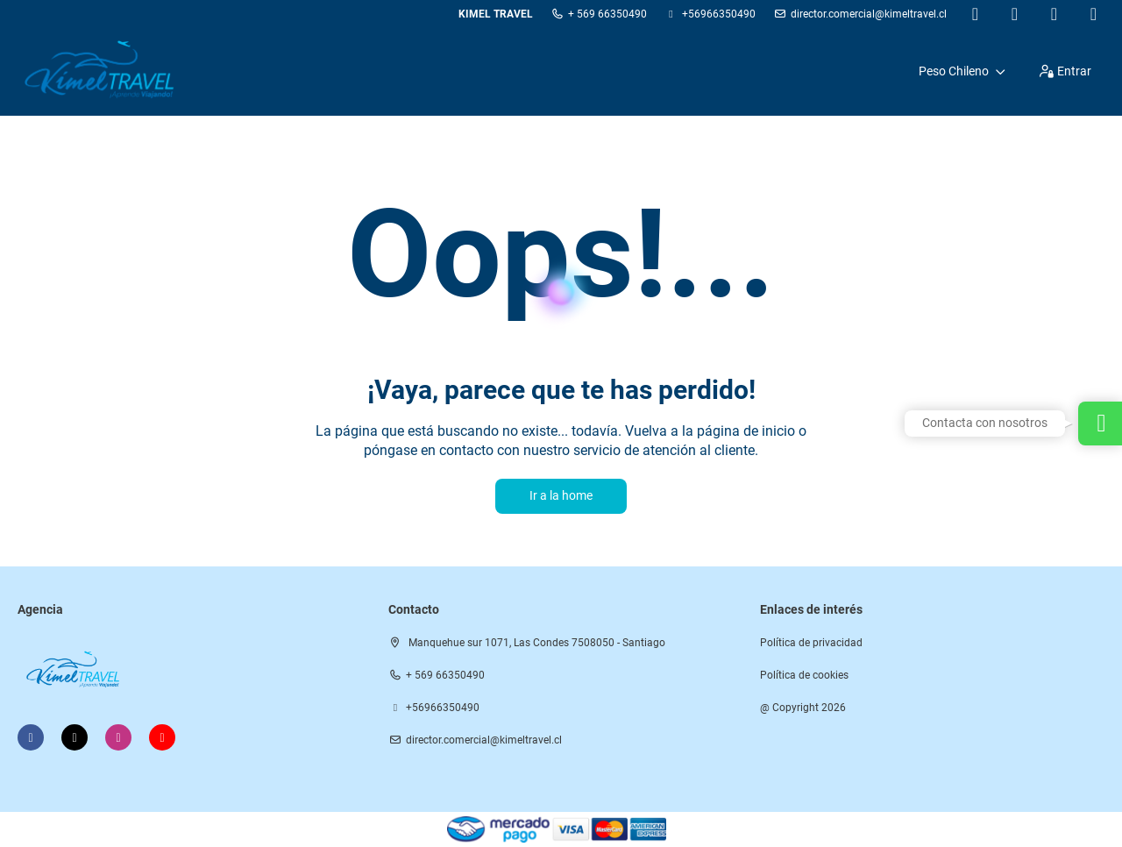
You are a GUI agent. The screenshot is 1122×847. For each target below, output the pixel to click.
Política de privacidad (811, 643)
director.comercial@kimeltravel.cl (869, 14)
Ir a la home (561, 495)
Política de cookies (804, 675)
